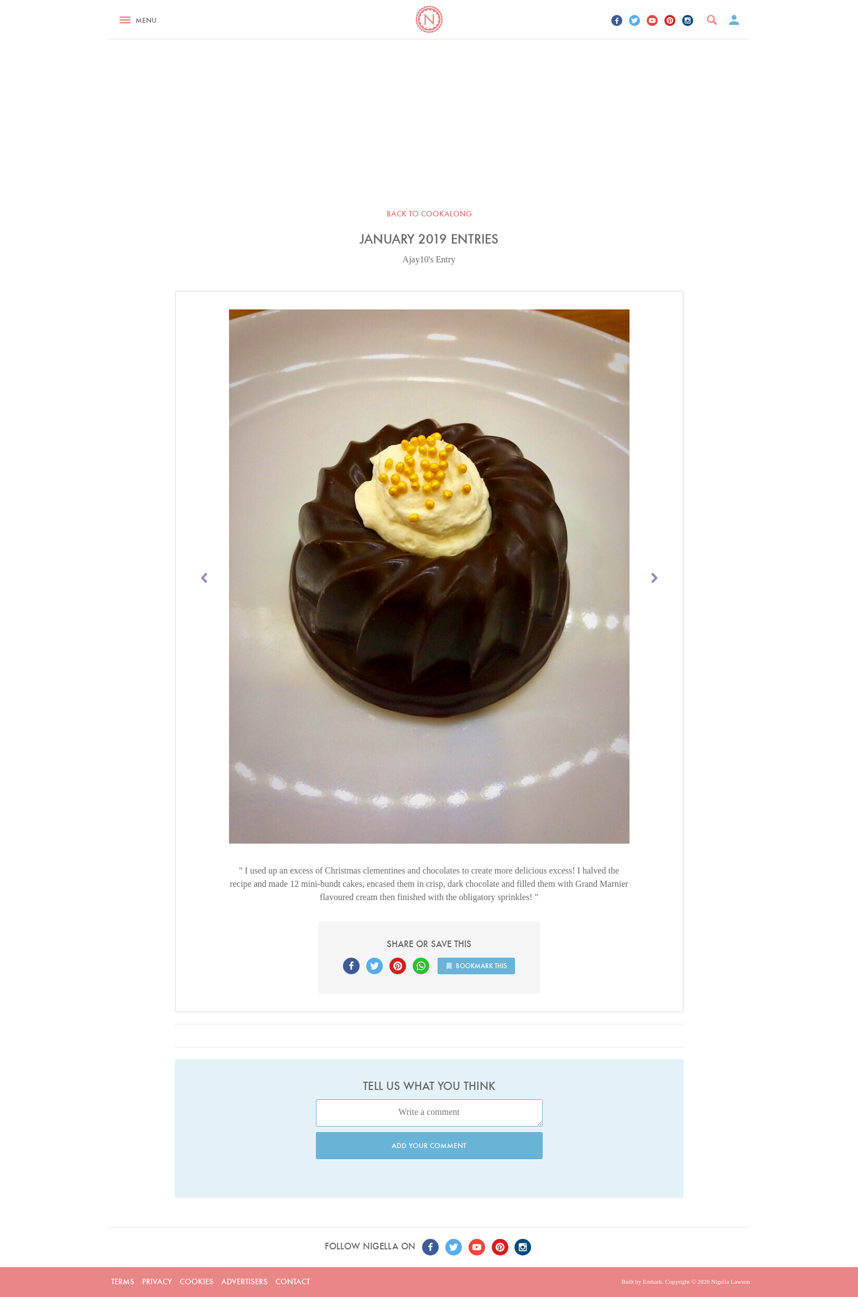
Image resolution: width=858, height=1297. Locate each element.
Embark (652, 1281)
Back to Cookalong (429, 214)
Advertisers (244, 1281)
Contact (292, 1281)
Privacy (157, 1281)
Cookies (197, 1281)
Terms (122, 1281)
